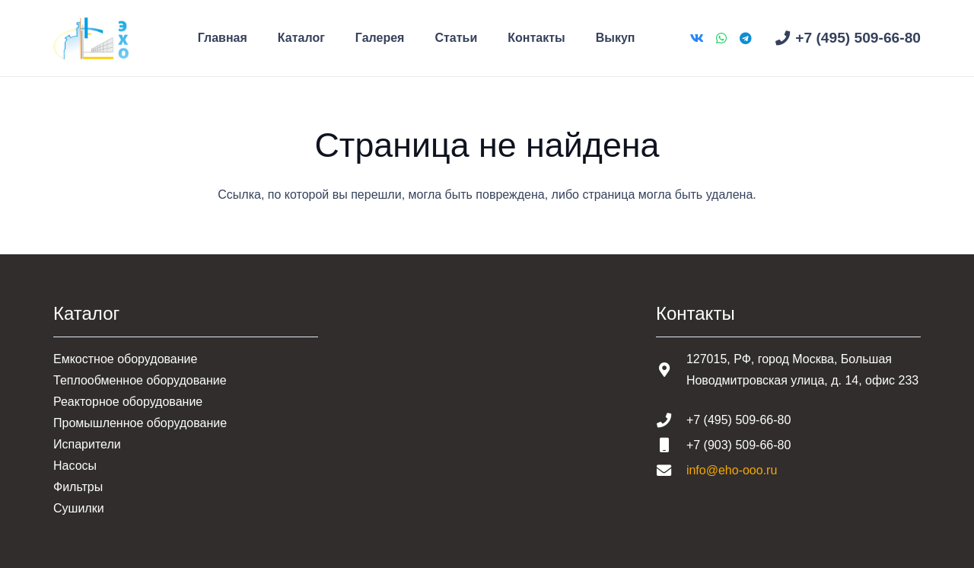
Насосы (75, 465)
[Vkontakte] (697, 38)
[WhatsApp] (721, 38)
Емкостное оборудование (125, 359)
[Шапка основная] (91, 38)
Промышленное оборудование (140, 422)
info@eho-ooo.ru (731, 470)
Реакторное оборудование (127, 401)
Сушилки (78, 508)
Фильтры (78, 486)
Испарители (87, 444)
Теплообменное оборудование (140, 380)
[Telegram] (746, 38)
